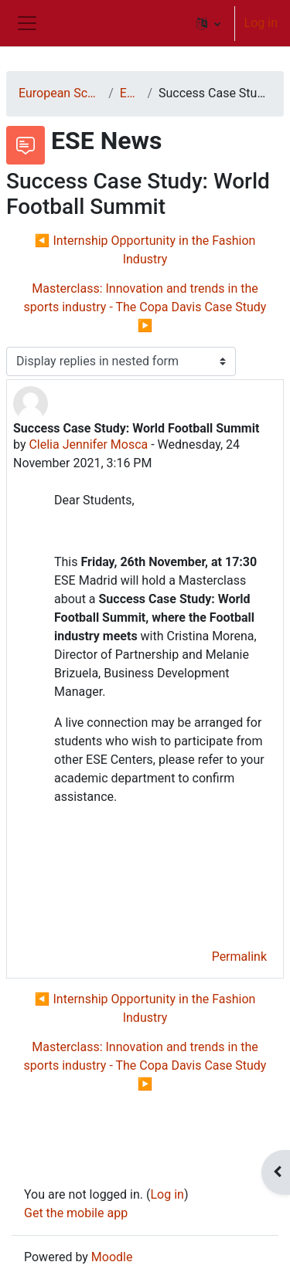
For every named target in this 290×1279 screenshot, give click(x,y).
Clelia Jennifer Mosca (88, 444)
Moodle (112, 1257)
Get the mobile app (76, 1213)
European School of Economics (60, 93)
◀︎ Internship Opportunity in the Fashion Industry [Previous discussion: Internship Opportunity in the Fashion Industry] (145, 249)
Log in (261, 22)
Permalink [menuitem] (239, 956)
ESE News (131, 93)
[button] (208, 23)
